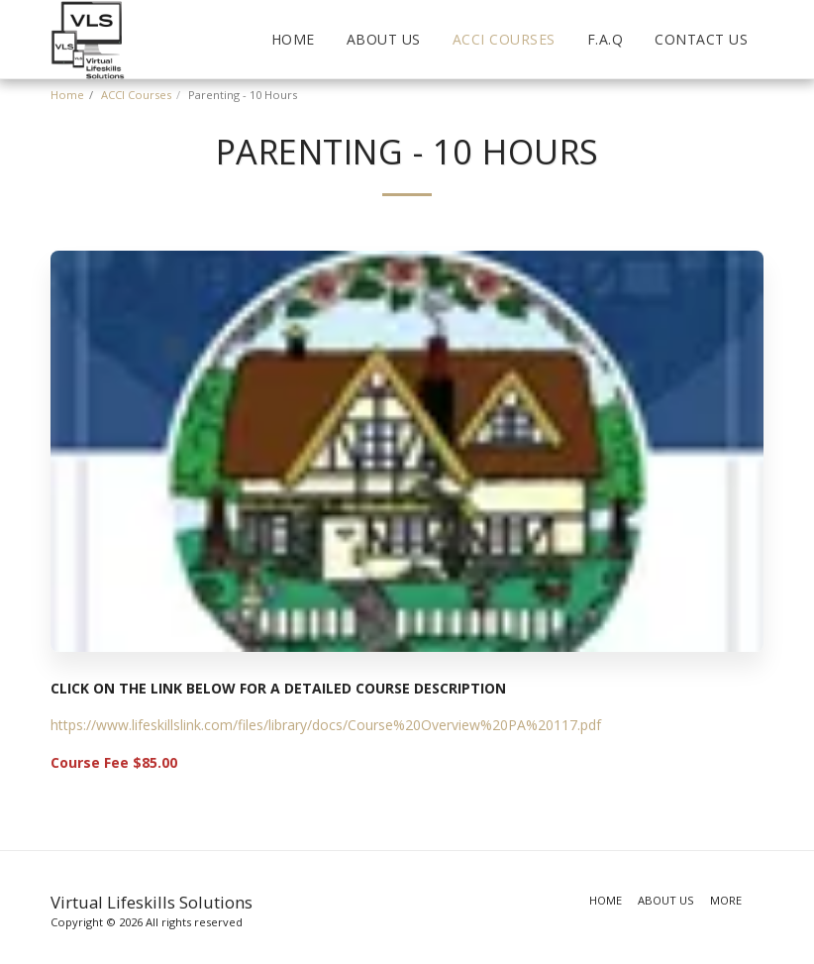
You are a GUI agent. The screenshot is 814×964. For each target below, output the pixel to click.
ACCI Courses (136, 94)
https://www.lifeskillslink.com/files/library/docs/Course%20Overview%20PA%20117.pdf (326, 724)
